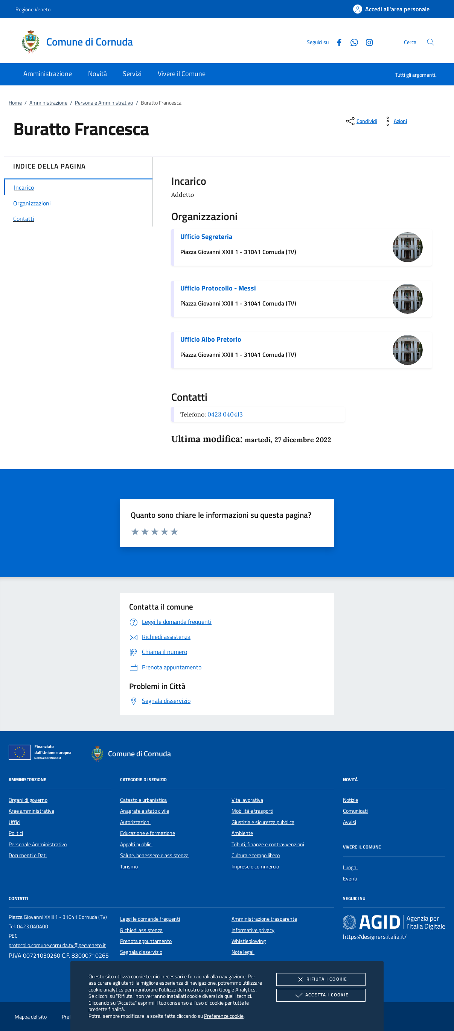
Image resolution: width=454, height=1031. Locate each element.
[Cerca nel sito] (430, 42)
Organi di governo (28, 800)
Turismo (129, 866)
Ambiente (242, 833)
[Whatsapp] (351, 41)
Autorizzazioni (135, 822)
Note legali (243, 952)
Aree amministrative (31, 811)
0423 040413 (225, 414)
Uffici (14, 822)
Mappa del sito (31, 1017)
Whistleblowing (249, 941)
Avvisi (349, 822)
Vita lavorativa (247, 800)
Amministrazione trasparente (264, 919)
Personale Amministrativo (104, 103)
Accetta (321, 995)
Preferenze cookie (224, 1016)
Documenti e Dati (28, 855)
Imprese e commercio (255, 866)
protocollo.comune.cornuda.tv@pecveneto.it (57, 945)
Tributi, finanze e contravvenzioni (268, 844)
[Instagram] (366, 41)
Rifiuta (320, 979)
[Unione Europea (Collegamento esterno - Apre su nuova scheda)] (42, 753)
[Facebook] (336, 41)
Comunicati (355, 811)
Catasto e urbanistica (143, 800)
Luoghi (350, 867)
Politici (16, 833)
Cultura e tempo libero (256, 855)
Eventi (350, 878)
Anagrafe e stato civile (144, 811)
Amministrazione (48, 103)
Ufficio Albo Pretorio (210, 339)
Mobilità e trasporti (252, 811)
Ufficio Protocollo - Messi (218, 288)
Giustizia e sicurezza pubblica (263, 822)
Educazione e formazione (147, 833)
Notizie (350, 800)
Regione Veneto (32, 9)
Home (15, 103)
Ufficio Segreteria (206, 236)
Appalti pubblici (136, 844)
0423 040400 (32, 926)
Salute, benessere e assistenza (154, 855)
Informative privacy (253, 930)
